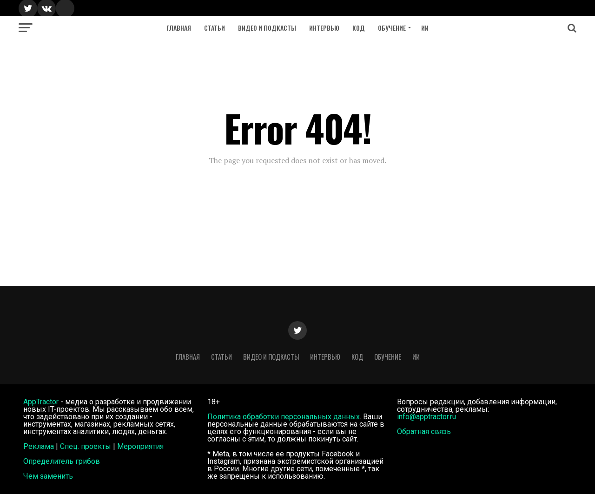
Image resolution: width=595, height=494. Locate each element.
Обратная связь (424, 431)
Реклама (38, 446)
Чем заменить (48, 476)
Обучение (392, 28)
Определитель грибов (61, 461)
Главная (178, 28)
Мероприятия (140, 446)
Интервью (324, 28)
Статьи (214, 28)
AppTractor (41, 401)
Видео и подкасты (267, 28)
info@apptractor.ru (426, 416)
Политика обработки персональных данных (283, 416)
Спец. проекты (85, 446)
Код (358, 28)
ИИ (425, 28)
